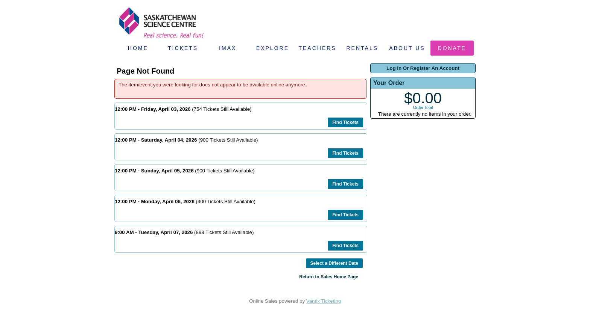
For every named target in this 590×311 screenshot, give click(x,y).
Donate (452, 48)
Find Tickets (345, 122)
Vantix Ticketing (323, 301)
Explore (272, 48)
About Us (407, 48)
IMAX (227, 48)
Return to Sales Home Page (328, 276)
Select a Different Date (334, 263)
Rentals (363, 48)
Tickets (183, 48)
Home (138, 48)
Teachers (317, 48)
